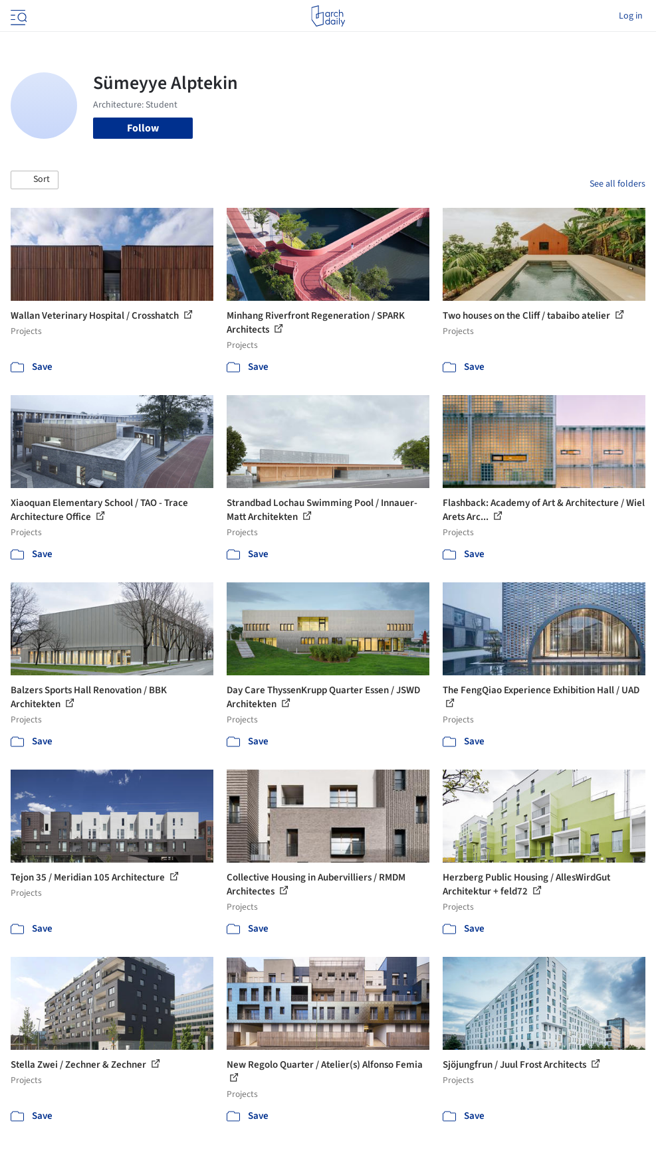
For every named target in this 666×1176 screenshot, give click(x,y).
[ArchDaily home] (328, 16)
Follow (143, 128)
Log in (631, 16)
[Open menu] (17, 16)
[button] (34, 180)
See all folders (617, 184)
